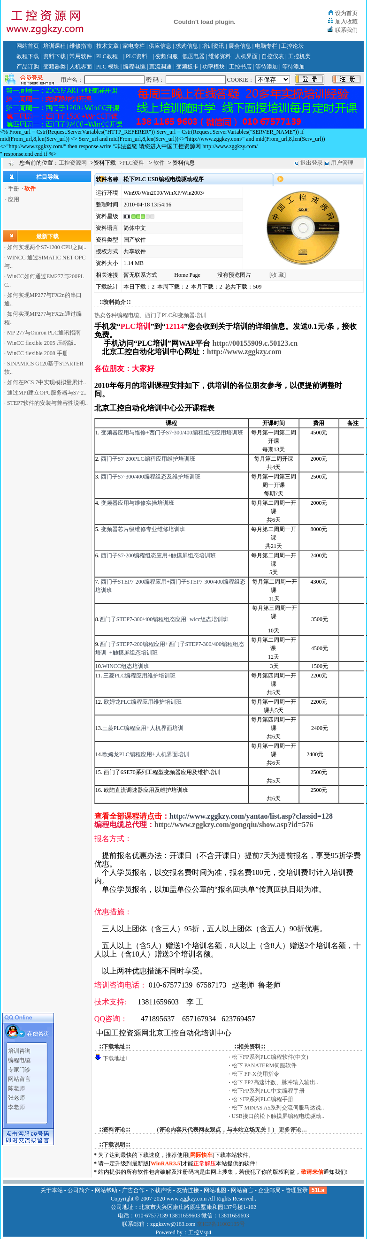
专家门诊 (19, 1060)
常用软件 (80, 56)
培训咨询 (19, 1041)
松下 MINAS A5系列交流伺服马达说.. (278, 1107)
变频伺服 (166, 56)
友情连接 (187, 1190)
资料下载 (54, 56)
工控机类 (299, 56)
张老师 (16, 1088)
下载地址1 (115, 1058)
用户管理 (342, 163)
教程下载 (27, 56)
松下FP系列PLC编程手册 (262, 1099)
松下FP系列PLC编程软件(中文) (270, 1057)
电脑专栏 (266, 46)
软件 (159, 163)
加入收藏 (346, 21)
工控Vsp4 (199, 1232)
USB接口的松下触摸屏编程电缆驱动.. (278, 1116)
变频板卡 (187, 66)
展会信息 (240, 46)
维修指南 (80, 46)
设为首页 (346, 13)
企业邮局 (269, 1190)
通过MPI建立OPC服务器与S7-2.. (46, 392)
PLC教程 (107, 56)
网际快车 (201, 1155)
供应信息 (160, 46)
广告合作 (133, 1190)
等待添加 (266, 66)
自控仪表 (272, 56)
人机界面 (246, 56)
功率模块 (213, 66)
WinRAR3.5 (165, 1163)
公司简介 (79, 1190)
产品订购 (27, 66)
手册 (13, 188)
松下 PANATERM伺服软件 (264, 1065)
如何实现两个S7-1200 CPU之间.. (46, 247)
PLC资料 (136, 56)
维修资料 (219, 56)
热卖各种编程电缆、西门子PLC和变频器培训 (150, 315)
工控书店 (240, 66)
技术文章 (107, 46)
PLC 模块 (107, 66)
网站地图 (215, 1190)
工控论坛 (292, 46)
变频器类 (54, 66)
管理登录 (296, 1190)
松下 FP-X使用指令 (255, 1074)
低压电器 (193, 56)
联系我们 (346, 30)
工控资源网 (73, 163)
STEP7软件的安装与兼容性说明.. (47, 403)
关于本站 (51, 1190)
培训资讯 (213, 46)
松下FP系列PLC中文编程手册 (268, 1090)
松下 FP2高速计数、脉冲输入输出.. (275, 1082)
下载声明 (160, 1190)
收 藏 (277, 275)
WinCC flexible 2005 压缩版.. (41, 343)
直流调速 (160, 66)
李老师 (16, 1097)
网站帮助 (106, 1190)
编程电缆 (134, 66)
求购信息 (187, 46)
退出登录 (311, 163)
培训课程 (54, 46)
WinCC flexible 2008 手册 (37, 353)
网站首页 (27, 46)
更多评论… (293, 1129)
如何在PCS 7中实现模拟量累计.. (46, 382)
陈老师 (16, 1078)
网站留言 (19, 1069)
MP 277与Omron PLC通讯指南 (44, 332)
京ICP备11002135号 (221, 1224)
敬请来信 (312, 1172)
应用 (13, 199)
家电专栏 (133, 46)
